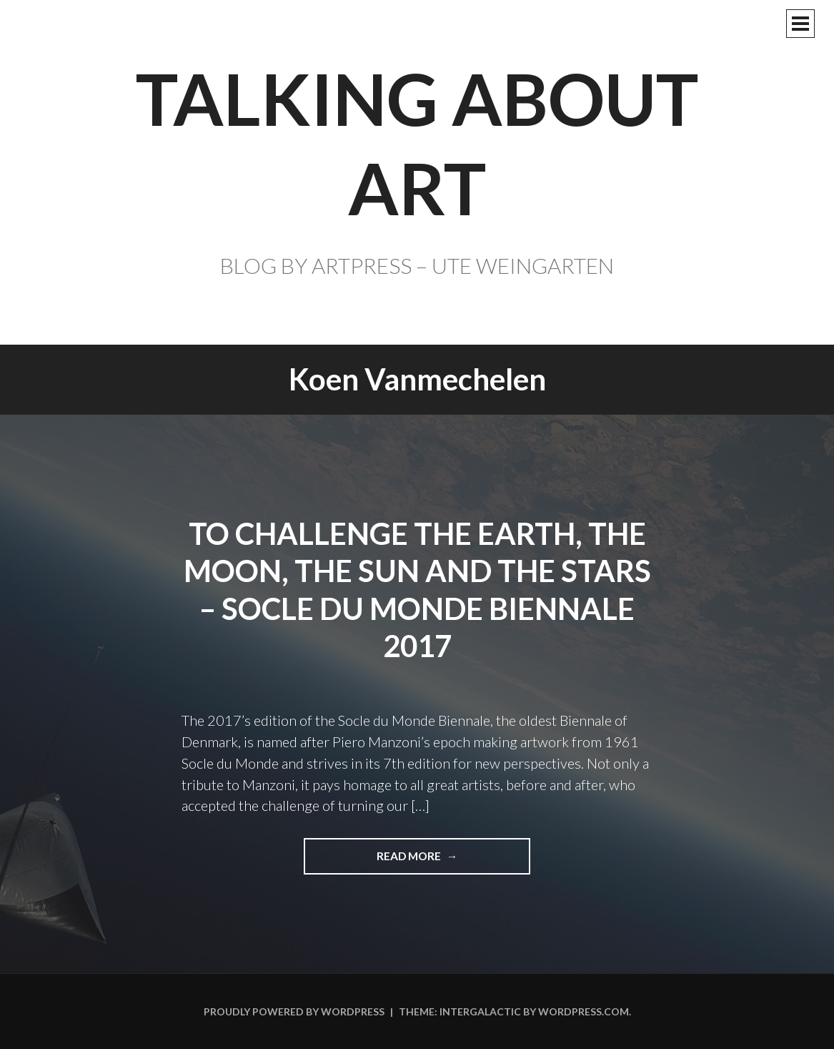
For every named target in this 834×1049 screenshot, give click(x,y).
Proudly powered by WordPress (294, 1011)
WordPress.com (583, 1011)
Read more (415, 861)
